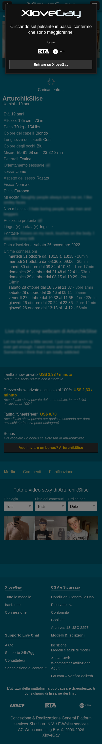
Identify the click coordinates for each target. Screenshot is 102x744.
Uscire (51, 42)
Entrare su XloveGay (51, 65)
